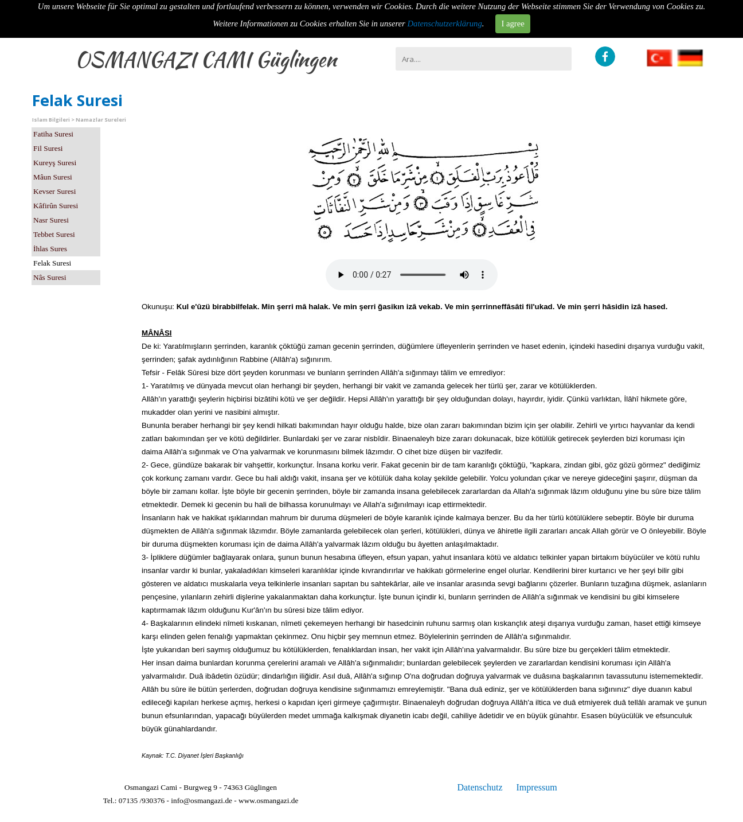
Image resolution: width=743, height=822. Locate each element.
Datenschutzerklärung (445, 23)
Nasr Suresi (51, 220)
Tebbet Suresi (54, 234)
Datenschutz (479, 787)
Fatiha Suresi (53, 134)
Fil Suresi (47, 148)
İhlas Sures (50, 248)
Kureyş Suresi (54, 162)
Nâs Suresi (49, 277)
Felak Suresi (52, 263)
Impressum (536, 787)
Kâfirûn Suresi (55, 205)
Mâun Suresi (52, 177)
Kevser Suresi (54, 191)
